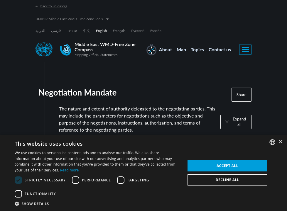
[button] (97, 204)
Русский (137, 30)
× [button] (280, 142)
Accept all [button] (227, 165)
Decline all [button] (227, 179)
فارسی (56, 30)
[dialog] (143, 173)
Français (119, 30)
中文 (86, 30)
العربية (40, 30)
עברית (72, 30)
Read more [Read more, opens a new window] (69, 170)
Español (156, 30)
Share (242, 94)
